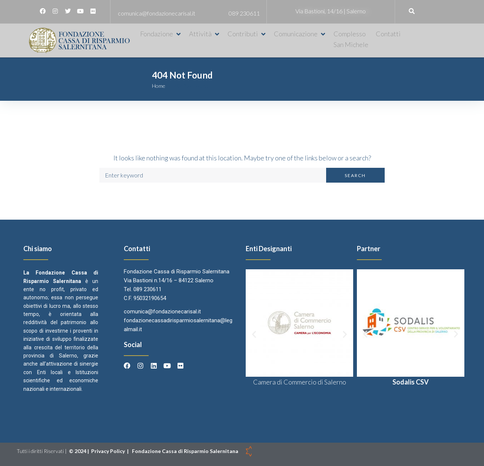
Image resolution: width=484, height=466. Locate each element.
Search (355, 175)
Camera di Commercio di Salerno (299, 382)
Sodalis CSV (410, 382)
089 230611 (244, 13)
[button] (160, 34)
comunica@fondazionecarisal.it (156, 13)
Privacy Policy (108, 451)
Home (158, 86)
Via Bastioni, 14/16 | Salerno (330, 10)
